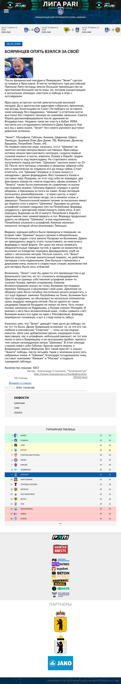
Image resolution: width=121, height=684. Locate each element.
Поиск (18, 413)
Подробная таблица (60, 523)
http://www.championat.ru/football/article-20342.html (60, 376)
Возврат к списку (20, 383)
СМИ (16, 408)
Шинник (19, 403)
